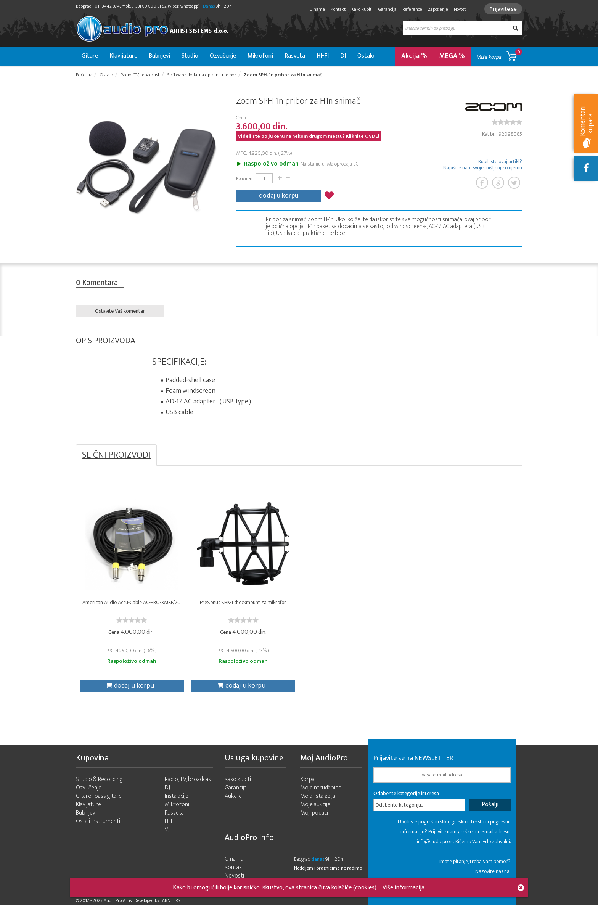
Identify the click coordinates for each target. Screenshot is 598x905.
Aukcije (233, 796)
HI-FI (323, 56)
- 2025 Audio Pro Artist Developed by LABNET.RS (135, 900)
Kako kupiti (362, 9)
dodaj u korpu (278, 195)
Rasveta (295, 56)
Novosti (460, 9)
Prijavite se (503, 9)
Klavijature (123, 56)
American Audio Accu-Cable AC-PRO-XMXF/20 (131, 602)
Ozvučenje (223, 56)
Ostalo (366, 56)
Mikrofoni (260, 56)
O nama (317, 9)
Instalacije (176, 796)
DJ (343, 56)
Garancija (387, 9)
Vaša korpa (499, 54)
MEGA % (452, 56)
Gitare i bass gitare (99, 796)
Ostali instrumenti (98, 821)
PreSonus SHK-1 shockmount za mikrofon (243, 602)
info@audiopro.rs (435, 841)
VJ (167, 830)
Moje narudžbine (320, 788)
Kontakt (338, 9)
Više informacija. (404, 887)
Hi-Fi (170, 821)
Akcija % (414, 56)
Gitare (90, 56)
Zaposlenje (438, 9)
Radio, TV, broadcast (189, 779)
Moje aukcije (315, 804)
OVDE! (372, 136)
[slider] (507, 122)
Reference (412, 9)
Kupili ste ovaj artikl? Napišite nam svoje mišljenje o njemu (482, 165)
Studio (190, 56)
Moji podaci (314, 813)
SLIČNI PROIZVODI (116, 455)
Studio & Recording (99, 779)
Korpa (307, 779)
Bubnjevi (159, 56)
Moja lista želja (317, 796)
